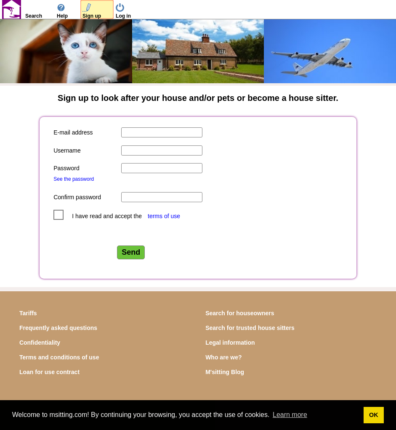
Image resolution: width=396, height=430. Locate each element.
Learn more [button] (290, 414)
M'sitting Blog (224, 372)
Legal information (230, 342)
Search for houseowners (239, 313)
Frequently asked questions (58, 327)
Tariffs (28, 313)
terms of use (164, 216)
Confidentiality (39, 342)
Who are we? (223, 357)
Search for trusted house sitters (250, 327)
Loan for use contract (49, 372)
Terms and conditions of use (59, 357)
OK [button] (373, 415)
